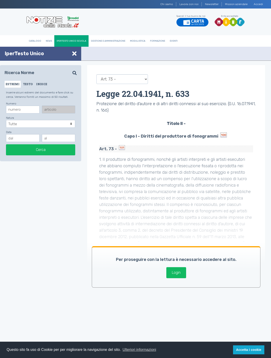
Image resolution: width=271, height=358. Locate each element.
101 (122, 147)
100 (223, 135)
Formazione (157, 41)
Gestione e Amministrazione (108, 41)
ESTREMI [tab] (13, 84)
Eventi (174, 41)
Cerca (41, 149)
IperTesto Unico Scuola (71, 41)
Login (176, 272)
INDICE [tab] (41, 84)
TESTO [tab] (28, 84)
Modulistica (137, 41)
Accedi (258, 4)
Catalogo (35, 41)
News (49, 41)
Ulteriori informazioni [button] (139, 350)
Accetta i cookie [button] (248, 350)
